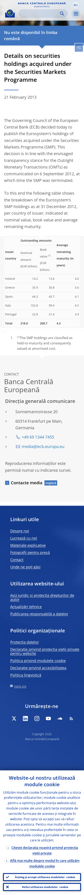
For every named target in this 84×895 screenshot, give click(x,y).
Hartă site (20, 686)
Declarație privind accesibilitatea (38, 667)
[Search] (40, 13)
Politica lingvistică (25, 675)
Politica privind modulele (38, 660)
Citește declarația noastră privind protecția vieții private (44, 850)
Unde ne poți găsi (25, 566)
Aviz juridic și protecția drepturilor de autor (42, 597)
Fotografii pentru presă (30, 552)
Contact (16, 559)
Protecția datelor (24, 642)
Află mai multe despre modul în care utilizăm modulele (44, 863)
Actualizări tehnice (26, 606)
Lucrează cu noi (23, 538)
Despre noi (19, 530)
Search (62, 13)
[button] (76, 5)
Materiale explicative (28, 545)
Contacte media (26, 483)
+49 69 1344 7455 (38, 437)
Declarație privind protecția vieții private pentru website (44, 651)
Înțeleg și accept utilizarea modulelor (45, 877)
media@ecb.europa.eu (43, 446)
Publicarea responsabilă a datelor (39, 613)
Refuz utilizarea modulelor (45, 887)
